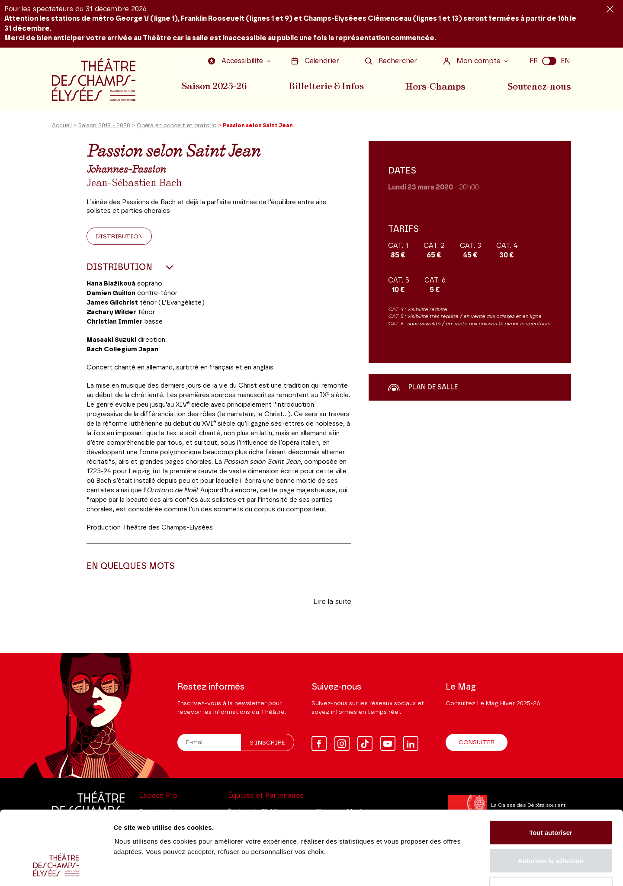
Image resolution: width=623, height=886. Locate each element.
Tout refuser (550, 829)
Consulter (477, 742)
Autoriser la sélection (551, 801)
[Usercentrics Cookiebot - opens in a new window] (56, 869)
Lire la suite (332, 602)
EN (565, 61)
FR (534, 61)
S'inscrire (267, 743)
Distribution (119, 237)
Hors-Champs (436, 86)
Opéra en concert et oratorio (176, 127)
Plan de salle (423, 388)
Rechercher (391, 61)
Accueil (62, 127)
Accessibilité (236, 61)
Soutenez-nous (539, 86)
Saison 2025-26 (214, 86)
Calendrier (315, 61)
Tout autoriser (550, 772)
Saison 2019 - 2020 (104, 127)
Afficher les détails (476, 869)
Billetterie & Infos (326, 86)
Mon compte (473, 61)
